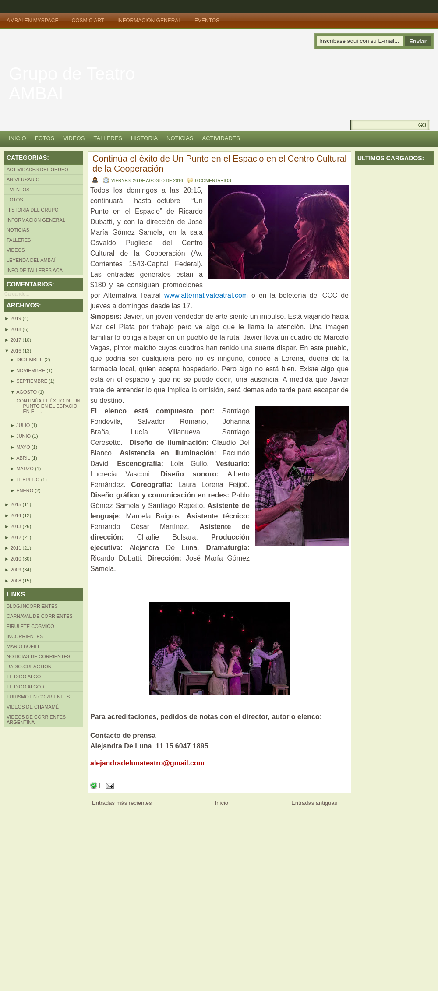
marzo (25, 468)
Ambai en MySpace (32, 21)
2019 (17, 318)
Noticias (179, 138)
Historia (144, 138)
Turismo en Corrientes (38, 696)
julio (23, 425)
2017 (17, 339)
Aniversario (23, 179)
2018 (17, 329)
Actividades (221, 138)
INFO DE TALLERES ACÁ (35, 270)
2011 (17, 547)
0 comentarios (213, 180)
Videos (74, 138)
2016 (17, 350)
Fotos (45, 138)
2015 (17, 504)
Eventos (206, 21)
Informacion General (149, 21)
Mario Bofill (23, 646)
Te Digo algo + (26, 686)
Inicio (17, 138)
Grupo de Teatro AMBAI (72, 83)
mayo (24, 447)
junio (24, 436)
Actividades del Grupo (37, 169)
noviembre (31, 370)
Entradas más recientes (122, 803)
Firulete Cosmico (30, 626)
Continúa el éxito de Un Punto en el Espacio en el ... (48, 406)
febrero (28, 479)
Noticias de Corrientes (38, 656)
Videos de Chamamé (33, 706)
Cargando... (16, 293)
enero (25, 490)
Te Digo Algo (24, 676)
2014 (17, 515)
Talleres (107, 138)
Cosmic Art (87, 21)
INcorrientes (25, 636)
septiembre (32, 381)
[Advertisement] (39, 858)
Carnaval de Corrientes (40, 616)
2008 (17, 580)
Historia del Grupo (33, 209)
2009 (17, 569)
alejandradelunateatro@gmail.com (147, 763)
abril (23, 458)
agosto (27, 392)
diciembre (30, 359)
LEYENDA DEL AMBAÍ (31, 260)
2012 (17, 537)
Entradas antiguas (314, 803)
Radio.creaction (29, 666)
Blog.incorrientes (32, 606)
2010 (17, 558)
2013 (17, 526)
